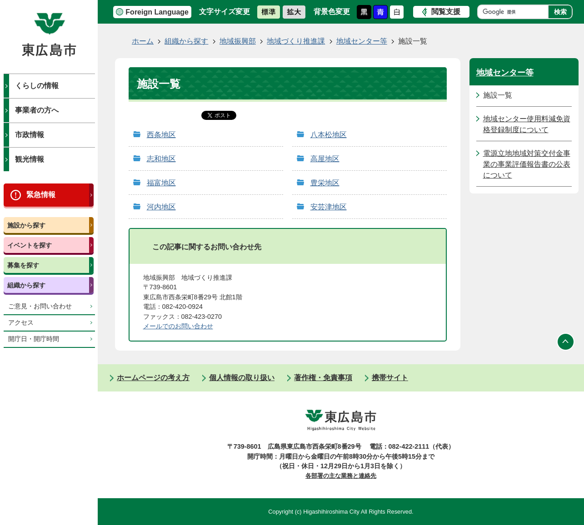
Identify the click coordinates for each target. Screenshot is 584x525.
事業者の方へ (37, 110)
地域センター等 (361, 41)
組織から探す (26, 285)
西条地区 (161, 135)
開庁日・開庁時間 (33, 339)
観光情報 (29, 159)
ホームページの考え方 (153, 377)
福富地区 (161, 183)
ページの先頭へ (566, 341)
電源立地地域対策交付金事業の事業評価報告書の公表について (526, 164)
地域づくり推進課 (296, 41)
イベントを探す (29, 245)
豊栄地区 (324, 183)
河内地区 (161, 207)
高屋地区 (324, 159)
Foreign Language (157, 12)
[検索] (515, 11)
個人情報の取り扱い (242, 377)
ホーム (143, 41)
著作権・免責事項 (323, 377)
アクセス (21, 322)
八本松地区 (328, 135)
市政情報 (29, 135)
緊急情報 (40, 194)
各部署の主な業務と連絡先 (340, 475)
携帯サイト (390, 377)
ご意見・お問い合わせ (40, 306)
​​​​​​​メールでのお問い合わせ (178, 326)
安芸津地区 (328, 207)
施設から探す (26, 225)
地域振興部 (238, 41)
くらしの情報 (37, 85)
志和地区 (161, 159)
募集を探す (23, 265)
